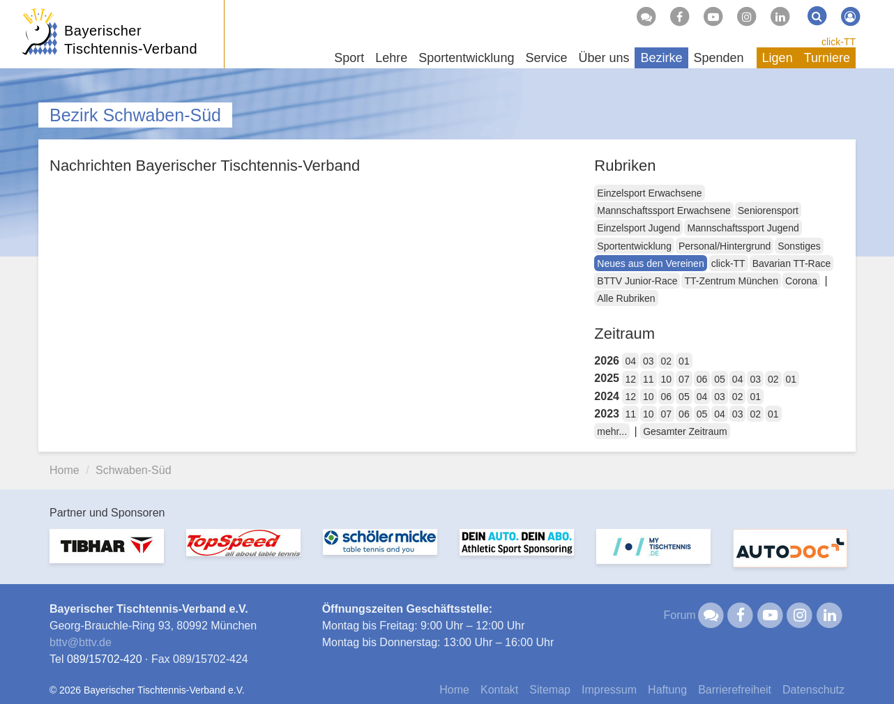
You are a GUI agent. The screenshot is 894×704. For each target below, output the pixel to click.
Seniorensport (768, 210)
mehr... (612, 431)
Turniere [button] (827, 58)
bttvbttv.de (81, 642)
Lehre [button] (391, 58)
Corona (801, 280)
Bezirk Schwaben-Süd (135, 115)
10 (666, 379)
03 (648, 361)
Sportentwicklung (634, 246)
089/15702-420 (104, 659)
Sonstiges (799, 246)
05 (719, 379)
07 (684, 379)
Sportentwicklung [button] (466, 58)
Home (64, 470)
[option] (106, 554)
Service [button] (546, 58)
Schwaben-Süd (134, 470)
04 (630, 361)
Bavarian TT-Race (791, 263)
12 (630, 379)
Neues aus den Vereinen (650, 263)
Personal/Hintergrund (725, 246)
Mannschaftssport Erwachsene (663, 210)
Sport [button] (349, 58)
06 (702, 379)
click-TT (838, 41)
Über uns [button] (603, 58)
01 (684, 361)
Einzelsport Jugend (638, 228)
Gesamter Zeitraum (685, 431)
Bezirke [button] (661, 58)
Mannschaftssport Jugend (742, 228)
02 (666, 361)
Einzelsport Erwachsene (649, 193)
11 (648, 379)
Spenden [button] (719, 58)
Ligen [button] (777, 58)
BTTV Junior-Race (637, 280)
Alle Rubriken (626, 298)
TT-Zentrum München (731, 280)
